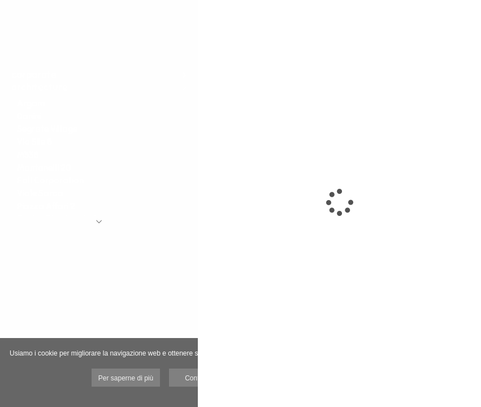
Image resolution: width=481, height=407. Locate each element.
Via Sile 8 (34, 141)
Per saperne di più (125, 378)
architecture (39, 87)
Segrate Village (47, 128)
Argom (31, 103)
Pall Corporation (50, 180)
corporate (34, 75)
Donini (29, 116)
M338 (27, 154)
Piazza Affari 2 (46, 206)
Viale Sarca (40, 193)
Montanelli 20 (44, 167)
